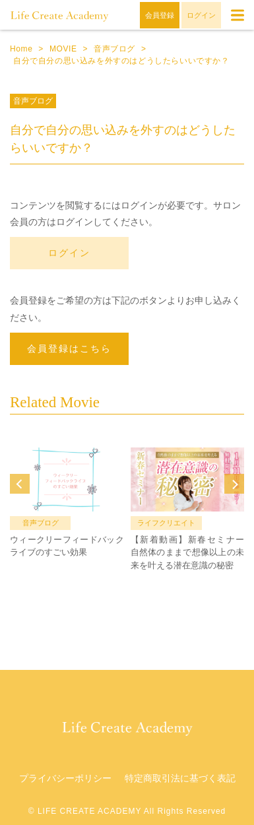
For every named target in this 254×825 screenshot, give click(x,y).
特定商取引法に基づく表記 (180, 778)
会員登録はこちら (69, 348)
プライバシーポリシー (65, 778)
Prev (20, 484)
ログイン (69, 253)
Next (234, 484)
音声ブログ (33, 101)
